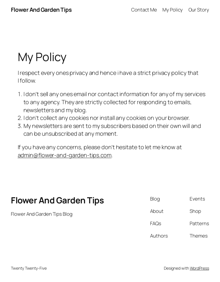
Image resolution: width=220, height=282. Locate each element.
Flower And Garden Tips (41, 9)
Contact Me (144, 9)
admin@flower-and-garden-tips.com (65, 155)
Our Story (198, 9)
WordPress (199, 268)
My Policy (172, 9)
